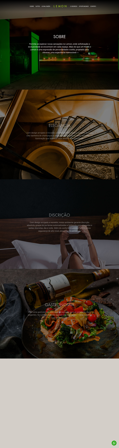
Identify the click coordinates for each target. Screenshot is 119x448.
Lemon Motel (60, 6)
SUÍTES (38, 6)
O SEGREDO (73, 6)
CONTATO (93, 6)
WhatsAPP (114, 443)
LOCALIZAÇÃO (46, 6)
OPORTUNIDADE (84, 6)
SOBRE (32, 6)
